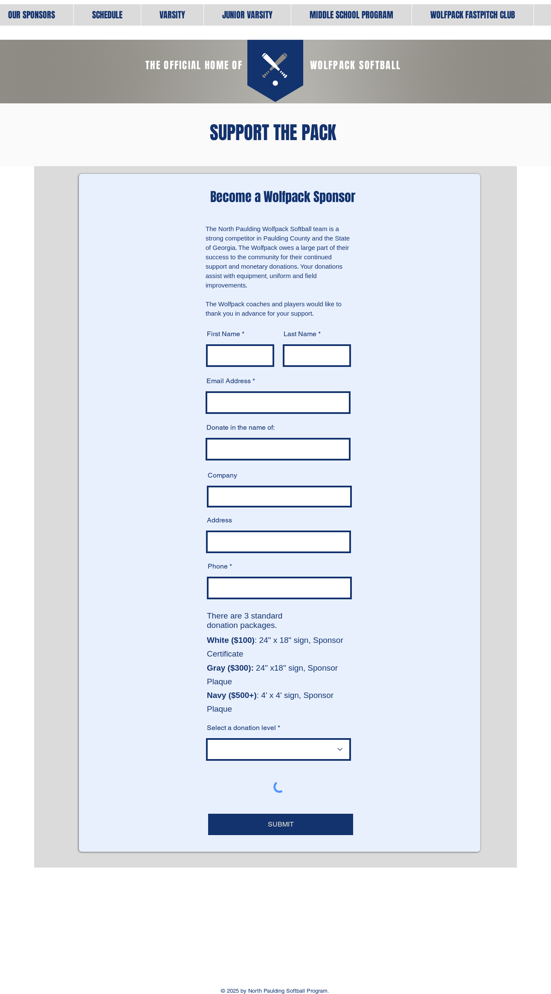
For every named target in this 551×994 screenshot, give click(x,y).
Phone (218, 566)
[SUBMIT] (280, 824)
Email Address (228, 381)
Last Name (300, 334)
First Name (223, 334)
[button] (172, 15)
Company (222, 475)
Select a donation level (241, 727)
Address (219, 520)
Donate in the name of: (240, 427)
